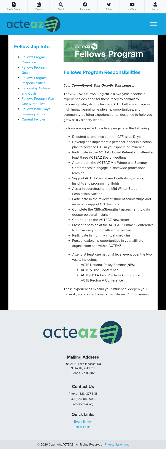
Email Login (83, 427)
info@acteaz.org (83, 404)
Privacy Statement (117, 444)
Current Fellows (34, 119)
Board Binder (83, 421)
